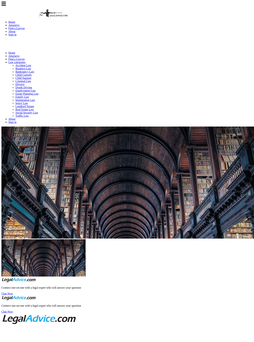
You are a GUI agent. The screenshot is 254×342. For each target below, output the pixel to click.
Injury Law (21, 103)
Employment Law (25, 90)
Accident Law (23, 65)
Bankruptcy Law (24, 71)
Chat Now (7, 293)
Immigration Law (25, 100)
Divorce (20, 84)
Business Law (23, 68)
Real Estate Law (24, 109)
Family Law (22, 96)
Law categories (16, 62)
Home (11, 21)
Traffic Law (22, 115)
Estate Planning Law (27, 93)
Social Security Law (26, 112)
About (11, 31)
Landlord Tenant (24, 106)
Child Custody (23, 74)
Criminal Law (23, 81)
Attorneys (13, 25)
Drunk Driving (23, 87)
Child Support (23, 77)
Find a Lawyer (16, 28)
